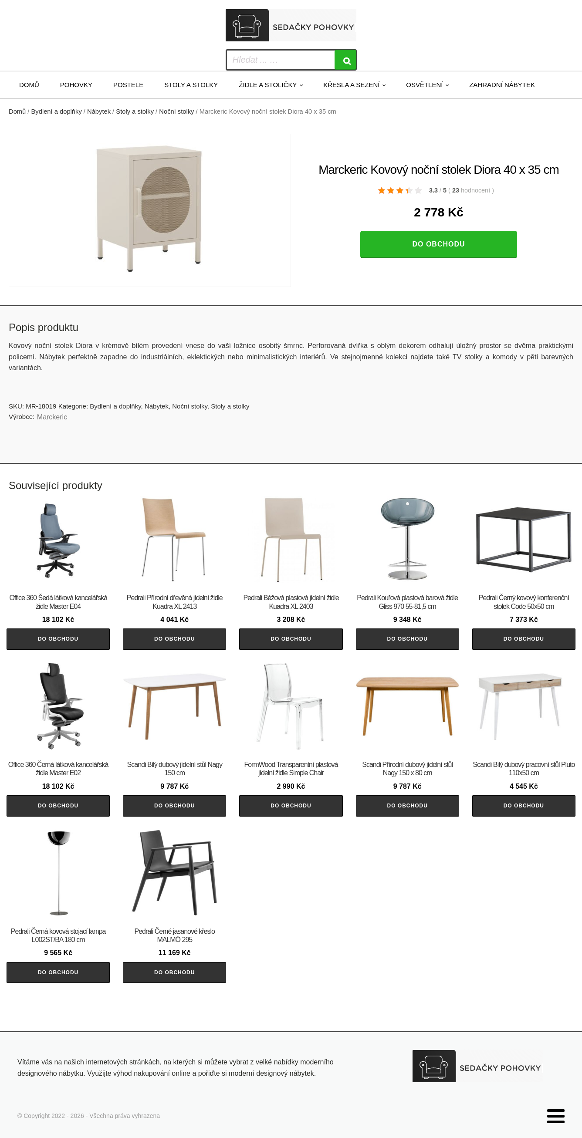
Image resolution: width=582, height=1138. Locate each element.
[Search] (345, 60)
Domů (29, 84)
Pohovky (76, 84)
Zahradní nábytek (502, 84)
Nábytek (99, 111)
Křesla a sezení (351, 84)
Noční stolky (176, 111)
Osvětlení (424, 84)
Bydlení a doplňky (56, 111)
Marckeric (52, 417)
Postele (128, 84)
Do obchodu (438, 244)
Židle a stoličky (268, 84)
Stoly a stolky (191, 84)
